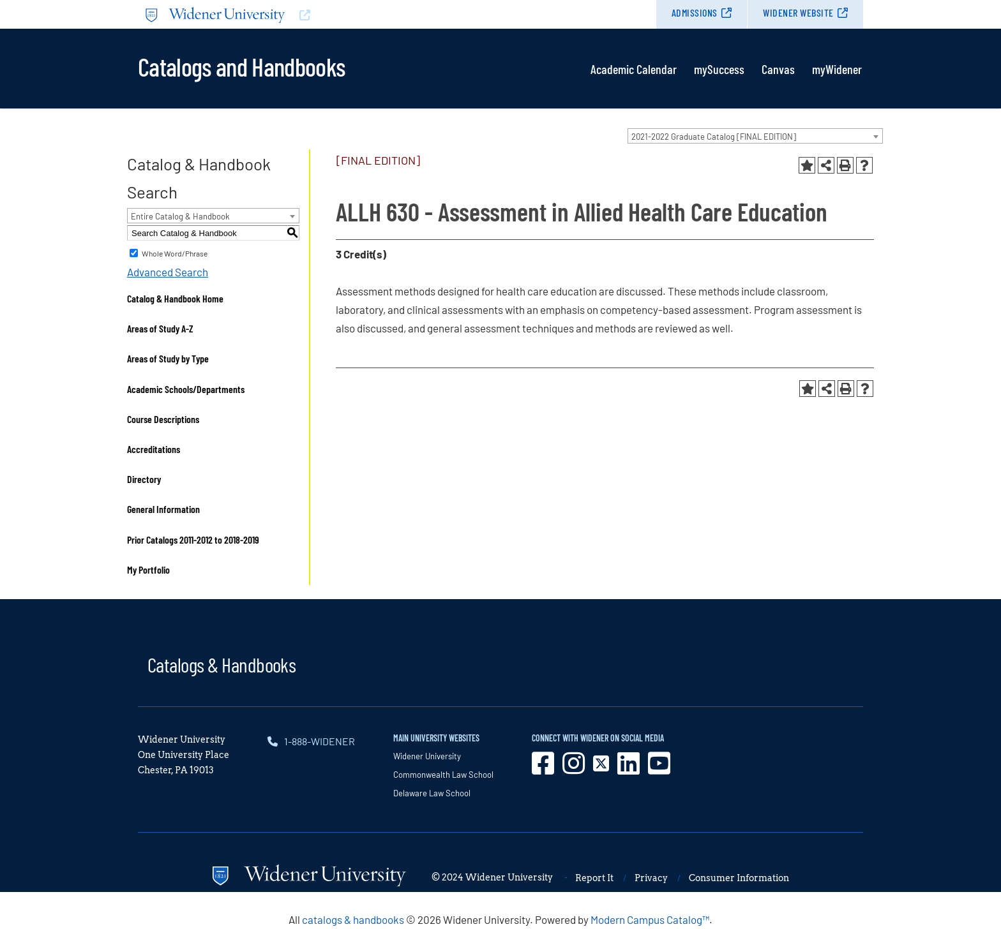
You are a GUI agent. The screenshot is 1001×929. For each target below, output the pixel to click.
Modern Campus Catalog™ (650, 919)
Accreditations (153, 449)
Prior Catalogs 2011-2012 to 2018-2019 (193, 539)
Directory (144, 479)
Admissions (695, 12)
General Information (163, 509)
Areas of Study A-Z (160, 328)
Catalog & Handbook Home (175, 298)
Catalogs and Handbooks (241, 65)
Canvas (778, 69)
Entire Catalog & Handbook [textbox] (180, 216)
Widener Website (798, 12)
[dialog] (962, 890)
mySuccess (719, 69)
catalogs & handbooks (353, 919)
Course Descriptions (163, 419)
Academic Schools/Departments (186, 389)
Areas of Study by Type (168, 358)
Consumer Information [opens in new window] (739, 878)
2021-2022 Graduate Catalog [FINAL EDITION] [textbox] (713, 136)
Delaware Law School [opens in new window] (431, 793)
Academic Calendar (634, 69)
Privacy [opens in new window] (651, 878)
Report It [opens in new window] (594, 878)
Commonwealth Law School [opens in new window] (443, 774)
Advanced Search (167, 271)
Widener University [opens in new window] (427, 756)
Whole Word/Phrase (174, 253)
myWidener (837, 69)
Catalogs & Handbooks (221, 664)
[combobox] (755, 136)
